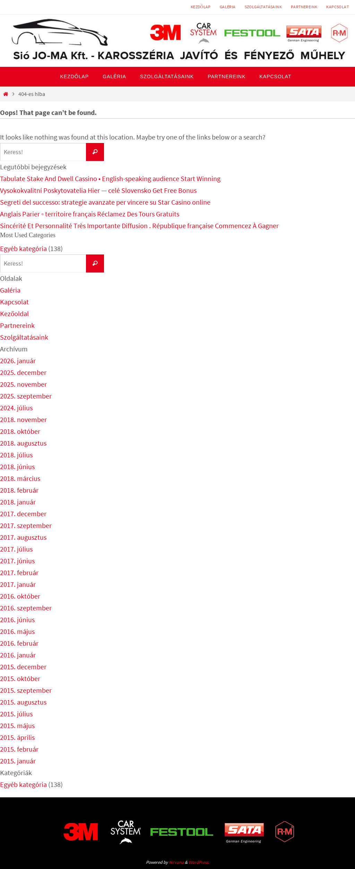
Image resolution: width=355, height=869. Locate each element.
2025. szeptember (26, 396)
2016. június (17, 619)
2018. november (23, 419)
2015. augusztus (23, 702)
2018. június (17, 466)
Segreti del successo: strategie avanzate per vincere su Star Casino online (105, 202)
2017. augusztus (23, 537)
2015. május (17, 725)
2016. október (20, 596)
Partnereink (304, 6)
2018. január (18, 502)
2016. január (18, 655)
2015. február (19, 749)
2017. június (17, 560)
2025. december (23, 372)
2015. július (16, 713)
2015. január (18, 760)
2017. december (23, 513)
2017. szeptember (26, 525)
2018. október (20, 431)
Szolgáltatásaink (263, 6)
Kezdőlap (201, 6)
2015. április (17, 737)
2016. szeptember (26, 607)
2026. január (18, 360)
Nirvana (176, 862)
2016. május (17, 631)
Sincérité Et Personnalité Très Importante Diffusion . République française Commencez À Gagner (139, 225)
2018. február (19, 490)
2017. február (19, 572)
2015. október (20, 678)
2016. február (19, 643)
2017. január (18, 584)
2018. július (16, 454)
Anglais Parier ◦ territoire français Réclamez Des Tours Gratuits (89, 213)
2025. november (23, 384)
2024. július (16, 407)
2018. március (20, 478)
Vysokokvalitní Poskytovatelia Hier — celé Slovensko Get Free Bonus (98, 190)
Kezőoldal (14, 313)
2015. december (23, 666)
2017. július (16, 549)
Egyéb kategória (23, 248)
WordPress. (199, 862)
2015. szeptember (26, 690)
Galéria (228, 6)
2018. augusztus (23, 443)
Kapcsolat (337, 6)
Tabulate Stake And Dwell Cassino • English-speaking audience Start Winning (110, 178)
